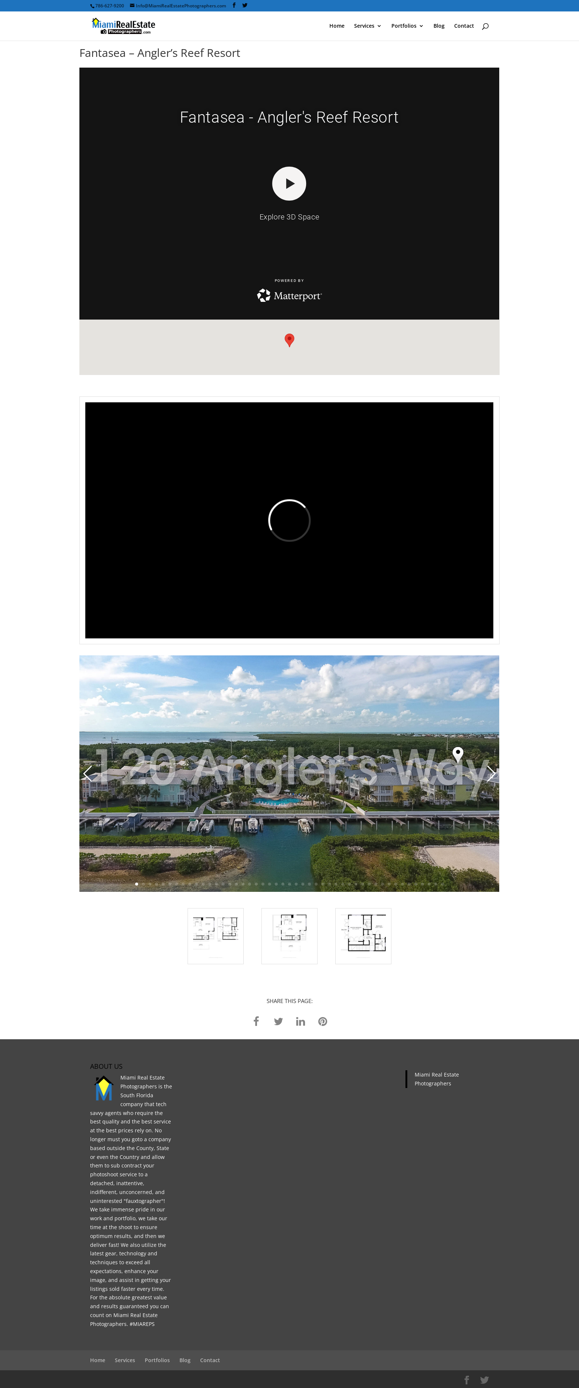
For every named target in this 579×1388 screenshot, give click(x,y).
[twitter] (278, 1020)
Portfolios (404, 26)
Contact (464, 26)
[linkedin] (300, 1020)
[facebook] (256, 1020)
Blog (439, 26)
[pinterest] (322, 1020)
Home (337, 26)
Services (364, 26)
